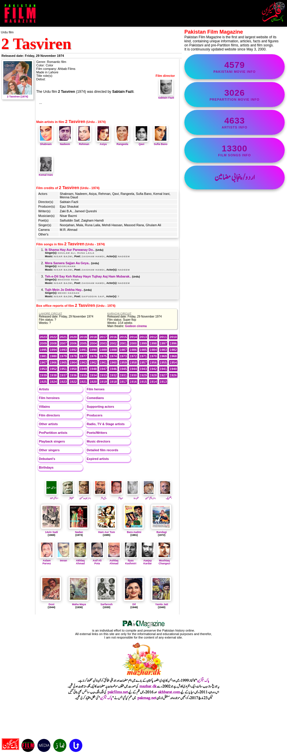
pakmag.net (146, 698)
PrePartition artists (53, 432)
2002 (113, 343)
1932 (113, 375)
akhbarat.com (169, 692)
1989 (103, 349)
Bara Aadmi (134, 532)
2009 (43, 343)
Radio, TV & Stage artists (106, 424)
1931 (123, 375)
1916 (133, 381)
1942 (153, 369)
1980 (53, 356)
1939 (43, 375)
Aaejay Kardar (148, 560)
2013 (143, 337)
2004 (93, 343)
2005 (83, 343)
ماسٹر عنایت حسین (84, 496)
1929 (143, 375)
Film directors (49, 415)
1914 (153, 381)
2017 (103, 337)
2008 (53, 343)
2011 (163, 337)
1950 (73, 369)
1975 (103, 356)
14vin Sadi (51, 532)
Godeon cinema (136, 326)
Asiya (103, 143)
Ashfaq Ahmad (114, 560)
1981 (43, 356)
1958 (133, 362)
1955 (163, 362)
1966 (53, 362)
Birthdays (46, 467)
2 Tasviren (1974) (17, 95)
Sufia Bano (161, 143)
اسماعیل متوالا (52, 496)
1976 (93, 356)
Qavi (141, 143)
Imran (63, 559)
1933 (103, 375)
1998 (153, 343)
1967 (43, 362)
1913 (163, 381)
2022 (53, 337)
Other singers (49, 450)
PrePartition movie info (234, 94)
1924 (53, 381)
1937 (63, 375)
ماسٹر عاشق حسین (149, 496)
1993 (63, 349)
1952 (53, 369)
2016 (113, 337)
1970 (153, 356)
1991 (83, 349)
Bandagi (162, 532)
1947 (103, 369)
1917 (123, 381)
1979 (63, 356)
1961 (103, 362)
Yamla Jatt (161, 604)
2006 (73, 343)
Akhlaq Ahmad (80, 560)
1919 (103, 381)
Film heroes (96, 389)
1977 (83, 356)
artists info (234, 122)
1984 (153, 349)
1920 (93, 381)
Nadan (79, 532)
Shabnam (46, 143)
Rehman (84, 143)
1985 (143, 349)
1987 (123, 349)
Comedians (95, 398)
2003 (103, 343)
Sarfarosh (106, 604)
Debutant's (47, 459)
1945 (123, 369)
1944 (133, 369)
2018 (93, 337)
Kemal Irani (46, 173)
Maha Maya (79, 604)
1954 (173, 362)
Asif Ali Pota (97, 560)
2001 (123, 343)
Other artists (48, 424)
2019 (83, 337)
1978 (73, 356)
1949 (83, 369)
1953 (43, 369)
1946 (113, 369)
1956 (153, 362)
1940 (173, 369)
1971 (143, 356)
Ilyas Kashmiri (131, 560)
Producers (94, 415)
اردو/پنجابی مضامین (235, 177)
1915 (143, 381)
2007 (63, 343)
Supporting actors (100, 406)
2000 (133, 343)
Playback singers (52, 441)
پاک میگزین (203, 681)
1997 (163, 343)
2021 (63, 337)
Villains (44, 406)
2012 (153, 337)
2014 (133, 337)
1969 (163, 356)
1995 (43, 349)
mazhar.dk (148, 686)
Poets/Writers (97, 432)
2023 (43, 337)
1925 (43, 381)
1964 (73, 362)
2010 (173, 337)
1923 (63, 381)
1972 (133, 356)
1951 (63, 369)
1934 (93, 375)
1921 (83, 381)
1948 (93, 369)
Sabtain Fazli (166, 96)
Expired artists (98, 459)
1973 (123, 356)
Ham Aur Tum (106, 532)
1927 (163, 375)
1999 (143, 343)
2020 (73, 337)
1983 (163, 349)
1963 (83, 362)
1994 (53, 349)
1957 (143, 362)
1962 (93, 362)
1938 (53, 375)
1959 (123, 362)
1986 (133, 349)
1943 (143, 369)
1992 (73, 349)
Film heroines (49, 398)
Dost (52, 604)
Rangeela (122, 143)
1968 (173, 356)
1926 (173, 375)
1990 (93, 349)
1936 (73, 375)
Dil (134, 604)
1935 (83, 375)
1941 (163, 369)
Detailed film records (102, 450)
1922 (73, 381)
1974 (113, 356)
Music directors (98, 441)
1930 (133, 375)
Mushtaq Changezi (164, 560)
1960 (113, 362)
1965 (63, 362)
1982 (173, 349)
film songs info (234, 150)
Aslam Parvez (47, 560)
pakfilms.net (118, 692)
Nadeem (65, 143)
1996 (173, 343)
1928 (153, 375)
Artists (44, 389)
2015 (123, 337)
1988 (113, 349)
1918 (113, 381)
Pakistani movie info (234, 66)
